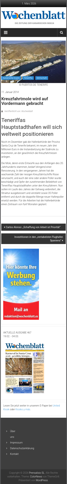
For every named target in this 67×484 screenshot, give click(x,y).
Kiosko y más (23, 409)
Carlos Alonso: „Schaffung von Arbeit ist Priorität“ (33, 227)
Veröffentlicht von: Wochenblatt (18, 111)
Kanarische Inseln (11, 78)
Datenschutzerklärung (22, 448)
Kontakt (14, 454)
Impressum (16, 442)
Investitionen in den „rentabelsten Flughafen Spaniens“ (38, 239)
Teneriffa (28, 78)
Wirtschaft (42, 78)
